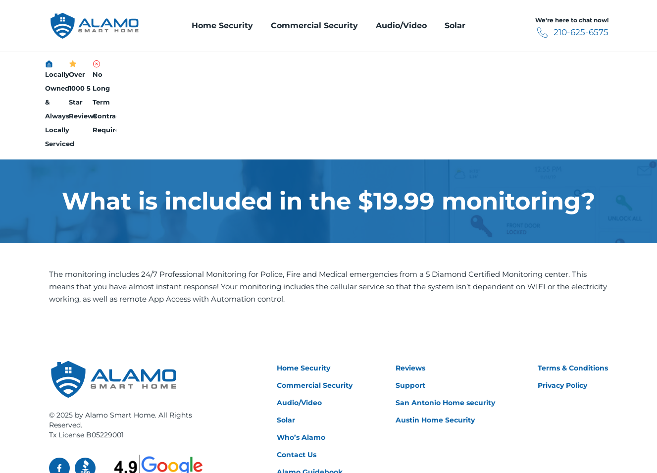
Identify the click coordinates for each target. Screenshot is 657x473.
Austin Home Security (435, 342)
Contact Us (296, 377)
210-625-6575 (561, 33)
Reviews (410, 290)
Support (410, 308)
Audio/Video (401, 25)
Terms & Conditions (573, 290)
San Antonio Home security (445, 325)
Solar (455, 25)
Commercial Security (314, 25)
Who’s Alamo (301, 360)
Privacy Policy (562, 308)
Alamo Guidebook (310, 394)
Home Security (222, 25)
